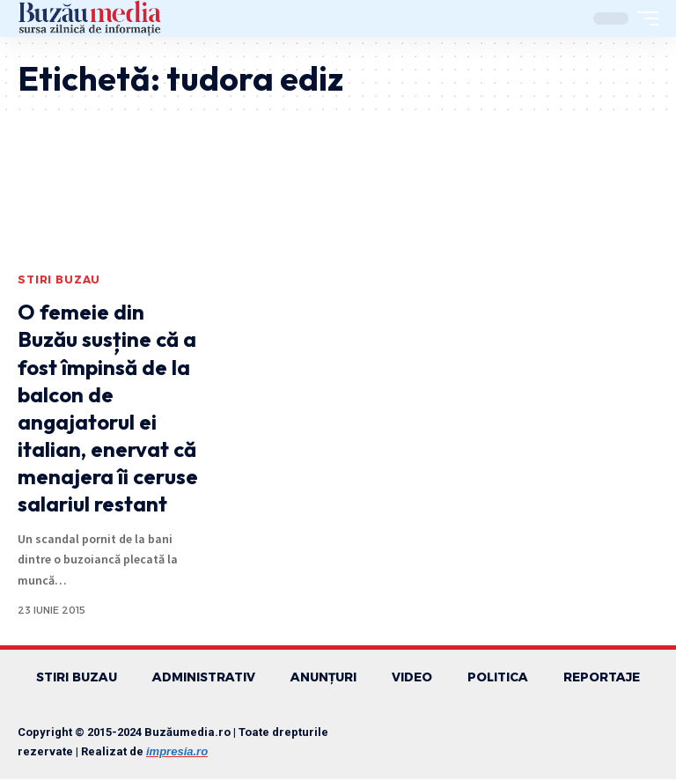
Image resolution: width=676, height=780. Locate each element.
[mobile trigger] (643, 18)
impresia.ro (177, 752)
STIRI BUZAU (59, 279)
